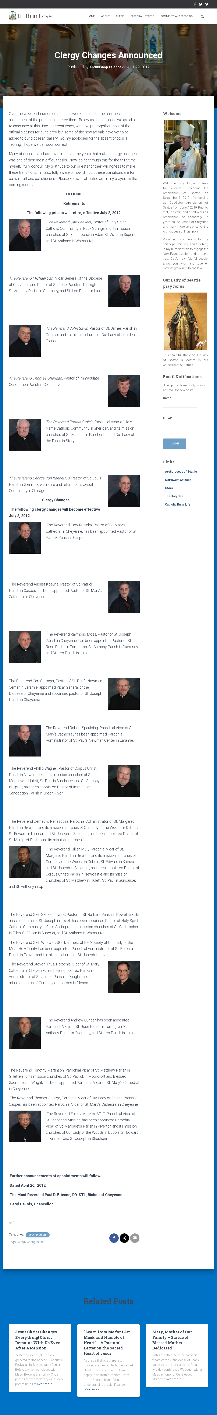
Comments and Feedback (176, 16)
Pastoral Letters (142, 16)
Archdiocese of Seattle (181, 471)
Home (91, 16)
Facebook (195, 5)
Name (180, 402)
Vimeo (206, 5)
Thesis (120, 16)
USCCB (170, 488)
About (105, 16)
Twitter (200, 5)
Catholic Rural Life (177, 504)
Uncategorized (38, 1231)
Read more (44, 1381)
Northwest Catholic (178, 479)
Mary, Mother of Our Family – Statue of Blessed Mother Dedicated (172, 1336)
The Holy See (174, 496)
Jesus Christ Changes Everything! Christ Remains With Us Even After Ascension (38, 1336)
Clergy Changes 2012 (32, 1238)
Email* (180, 422)
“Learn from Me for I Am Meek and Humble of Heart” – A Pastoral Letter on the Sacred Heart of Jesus (107, 1339)
